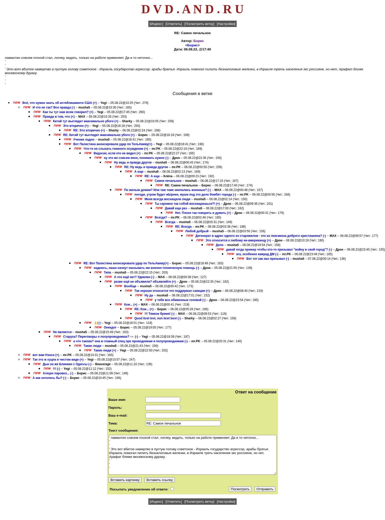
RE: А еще (152, 176)
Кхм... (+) (130, 304)
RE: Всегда (183, 226)
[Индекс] (156, 24)
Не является (62, 332)
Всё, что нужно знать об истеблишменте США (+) (59, 103)
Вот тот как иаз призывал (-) (267, 259)
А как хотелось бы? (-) (49, 378)
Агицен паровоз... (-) (58, 373)
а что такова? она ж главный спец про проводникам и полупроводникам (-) (130, 341)
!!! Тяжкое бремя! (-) (160, 314)
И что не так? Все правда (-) (54, 107)
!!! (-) (56, 369)
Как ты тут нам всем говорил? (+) (68, 112)
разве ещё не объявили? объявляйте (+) (145, 281)
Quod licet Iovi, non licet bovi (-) (157, 318)
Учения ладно (83, 139)
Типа (107, 272)
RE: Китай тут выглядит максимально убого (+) (99, 135)
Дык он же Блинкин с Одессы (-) (67, 364)
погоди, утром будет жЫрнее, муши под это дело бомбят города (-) (185, 194)
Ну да (149, 295)
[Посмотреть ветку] (199, 24)
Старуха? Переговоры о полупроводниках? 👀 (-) (100, 336)
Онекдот (110, 327)
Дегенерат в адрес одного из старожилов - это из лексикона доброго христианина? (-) (260, 236)
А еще (138, 171)
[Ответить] (173, 24)
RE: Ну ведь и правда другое (146, 167)
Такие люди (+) (105, 350)
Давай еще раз (176, 208)
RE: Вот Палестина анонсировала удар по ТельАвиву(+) (125, 263)
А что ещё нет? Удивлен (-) (134, 277)
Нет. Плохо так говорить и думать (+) (203, 213)
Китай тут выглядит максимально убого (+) (85, 121)
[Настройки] (226, 24)
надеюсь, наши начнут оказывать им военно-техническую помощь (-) (146, 268)
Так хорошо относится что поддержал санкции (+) (172, 291)
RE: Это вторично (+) (89, 130)
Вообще (130, 286)
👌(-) (97, 323)
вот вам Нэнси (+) (46, 355)
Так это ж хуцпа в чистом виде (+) (58, 359)
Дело (219, 245)
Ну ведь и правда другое (133, 162)
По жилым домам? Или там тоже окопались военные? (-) (167, 190)
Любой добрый (196, 231)
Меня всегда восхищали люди (167, 199)
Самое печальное (168, 181)
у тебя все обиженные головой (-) (180, 300)
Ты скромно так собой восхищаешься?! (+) (187, 204)
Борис (198, 41)
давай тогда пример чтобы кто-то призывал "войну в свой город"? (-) (279, 249)
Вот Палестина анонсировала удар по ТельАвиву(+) (112, 144)
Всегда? (161, 217)
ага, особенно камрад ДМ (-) (257, 254)
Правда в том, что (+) (59, 116)
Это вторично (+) (76, 126)
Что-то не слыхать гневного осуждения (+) (115, 148)
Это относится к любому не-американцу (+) (238, 240)
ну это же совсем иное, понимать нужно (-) (136, 158)
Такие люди (92, 346)
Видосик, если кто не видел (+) (117, 153)
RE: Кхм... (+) (143, 309)
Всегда (170, 222)
